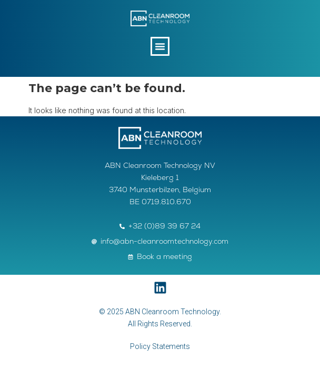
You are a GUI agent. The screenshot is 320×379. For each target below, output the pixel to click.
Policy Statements (160, 346)
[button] (160, 46)
